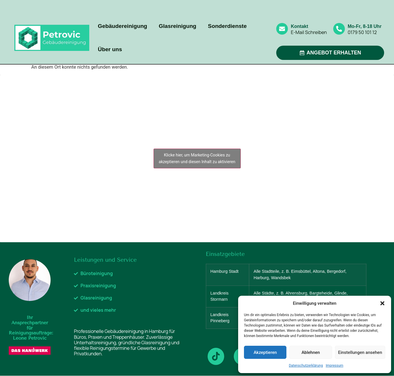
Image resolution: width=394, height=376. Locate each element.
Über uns (110, 49)
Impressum (334, 365)
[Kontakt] (282, 29)
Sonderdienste (227, 26)
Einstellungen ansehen (360, 352)
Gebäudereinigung (122, 26)
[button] (382, 303)
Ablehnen (311, 352)
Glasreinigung (177, 26)
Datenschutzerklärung (306, 365)
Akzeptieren (265, 352)
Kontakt (299, 26)
